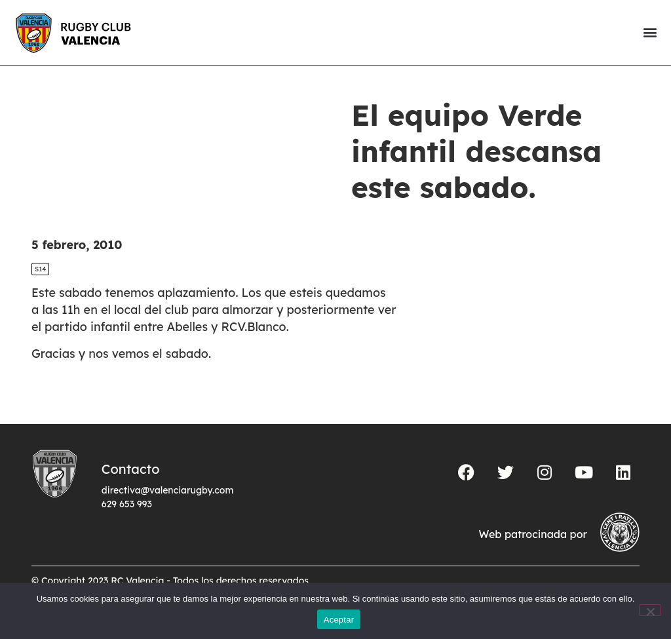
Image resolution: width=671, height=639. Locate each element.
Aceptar (339, 620)
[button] (650, 32)
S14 (40, 269)
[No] (650, 610)
